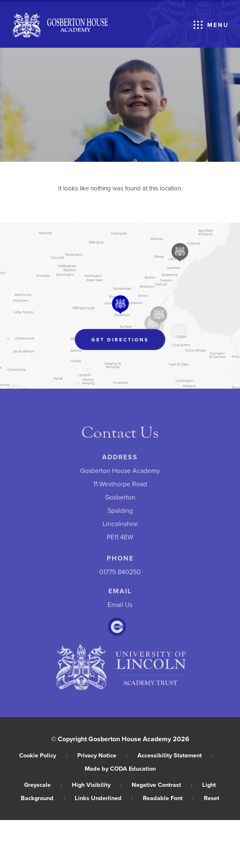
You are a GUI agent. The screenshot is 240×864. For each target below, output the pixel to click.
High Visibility (97, 784)
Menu (218, 25)
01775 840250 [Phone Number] (120, 573)
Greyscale (43, 784)
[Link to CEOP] (117, 628)
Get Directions (128, 341)
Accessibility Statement (175, 755)
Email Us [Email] (120, 606)
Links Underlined (104, 797)
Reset (211, 797)
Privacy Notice (102, 755)
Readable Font (168, 797)
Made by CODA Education (120, 768)
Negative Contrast (162, 784)
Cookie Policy (43, 755)
